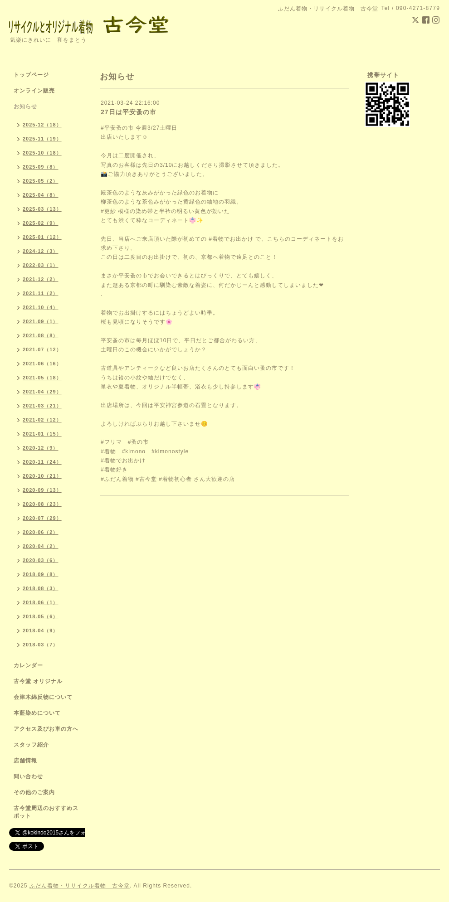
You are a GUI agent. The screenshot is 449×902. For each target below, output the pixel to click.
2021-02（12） (42, 419)
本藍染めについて (37, 713)
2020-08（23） (42, 504)
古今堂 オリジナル (38, 681)
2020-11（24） (42, 462)
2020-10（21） (42, 476)
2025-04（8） (41, 195)
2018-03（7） (41, 644)
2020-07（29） (42, 518)
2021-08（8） (41, 335)
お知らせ (25, 106)
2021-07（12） (42, 349)
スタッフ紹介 (31, 745)
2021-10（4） (41, 307)
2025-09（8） (41, 167)
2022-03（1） (41, 265)
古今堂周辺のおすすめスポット (46, 812)
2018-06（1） (41, 602)
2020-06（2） (41, 532)
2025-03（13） (42, 209)
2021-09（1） (41, 321)
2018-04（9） (41, 630)
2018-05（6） (41, 616)
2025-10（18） (42, 152)
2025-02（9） (41, 223)
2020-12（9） (41, 448)
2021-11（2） (41, 293)
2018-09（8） (41, 574)
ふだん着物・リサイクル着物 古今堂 (79, 886)
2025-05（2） (41, 181)
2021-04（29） (42, 391)
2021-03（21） (42, 405)
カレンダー (28, 665)
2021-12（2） (41, 279)
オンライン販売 (34, 90)
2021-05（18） (42, 377)
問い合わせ (28, 776)
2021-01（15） (42, 433)
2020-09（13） (42, 490)
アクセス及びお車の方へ (46, 729)
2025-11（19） (42, 138)
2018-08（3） (41, 588)
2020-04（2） (41, 546)
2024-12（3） (41, 251)
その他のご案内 (34, 792)
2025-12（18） (42, 124)
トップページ (31, 75)
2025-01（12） (42, 237)
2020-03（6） (41, 560)
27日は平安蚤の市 (128, 112)
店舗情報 (25, 760)
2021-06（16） (42, 363)
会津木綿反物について (43, 697)
